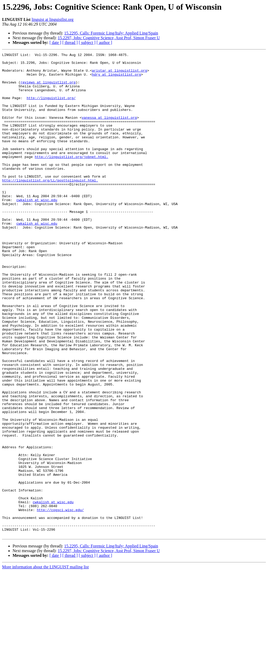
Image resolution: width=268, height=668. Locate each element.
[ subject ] (87, 42)
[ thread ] (70, 42)
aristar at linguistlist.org (119, 74)
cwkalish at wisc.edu (36, 229)
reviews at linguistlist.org (48, 88)
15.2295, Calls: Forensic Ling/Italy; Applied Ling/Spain (111, 33)
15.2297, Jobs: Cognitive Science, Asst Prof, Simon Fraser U (109, 38)
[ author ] (104, 42)
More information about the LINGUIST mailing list (45, 663)
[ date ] (55, 42)
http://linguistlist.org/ (51, 107)
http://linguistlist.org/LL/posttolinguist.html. (50, 206)
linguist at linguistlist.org (53, 19)
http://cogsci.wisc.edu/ (60, 601)
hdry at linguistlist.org (116, 79)
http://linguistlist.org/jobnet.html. (71, 178)
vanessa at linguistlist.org (109, 130)
